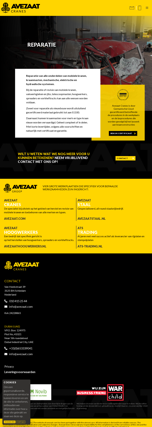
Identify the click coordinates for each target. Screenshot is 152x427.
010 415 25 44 (15, 301)
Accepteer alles (10, 422)
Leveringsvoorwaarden (19, 372)
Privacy (9, 366)
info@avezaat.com (18, 306)
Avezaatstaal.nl (92, 218)
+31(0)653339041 (18, 348)
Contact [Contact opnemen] (122, 158)
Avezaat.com (14, 218)
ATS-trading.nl (90, 246)
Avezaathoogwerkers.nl (25, 246)
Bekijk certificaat (121, 133)
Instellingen (21, 422)
